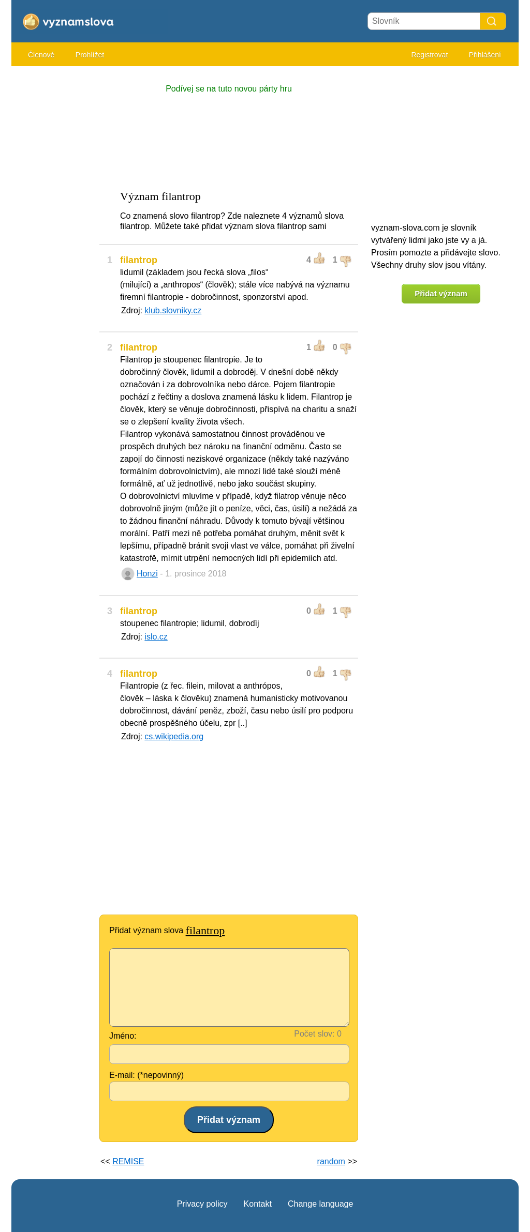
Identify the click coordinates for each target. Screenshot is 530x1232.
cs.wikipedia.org (173, 736)
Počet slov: (314, 1033)
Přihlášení (485, 55)
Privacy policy (202, 1203)
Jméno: (122, 1035)
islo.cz (155, 636)
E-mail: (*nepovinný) (146, 1075)
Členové (41, 55)
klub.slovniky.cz (172, 310)
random (331, 1161)
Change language (320, 1203)
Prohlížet (90, 55)
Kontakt (258, 1203)
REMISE (128, 1161)
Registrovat (429, 55)
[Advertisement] (52, 227)
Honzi (147, 573)
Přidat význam (441, 293)
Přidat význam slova (167, 930)
